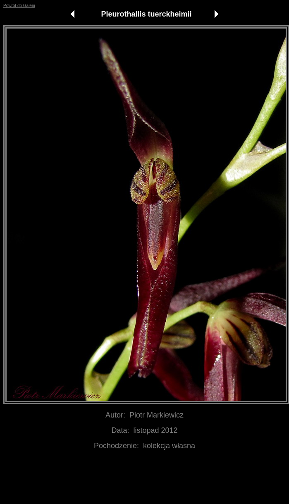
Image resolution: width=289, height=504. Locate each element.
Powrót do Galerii (19, 5)
